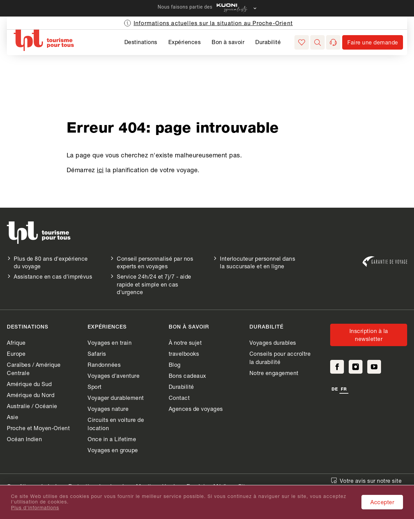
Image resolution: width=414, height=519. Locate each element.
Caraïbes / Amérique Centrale (34, 368)
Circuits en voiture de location (116, 423)
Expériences (184, 42)
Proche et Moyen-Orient (38, 428)
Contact (179, 397)
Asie (12, 417)
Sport (95, 386)
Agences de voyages (196, 408)
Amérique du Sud (29, 384)
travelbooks (184, 353)
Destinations (140, 42)
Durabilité (268, 42)
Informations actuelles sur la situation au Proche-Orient (213, 23)
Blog (175, 364)
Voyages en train (110, 342)
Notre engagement (274, 373)
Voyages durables (272, 342)
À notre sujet (185, 342)
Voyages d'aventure (113, 375)
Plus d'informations (35, 507)
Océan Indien (24, 439)
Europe (16, 353)
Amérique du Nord (30, 395)
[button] (317, 42)
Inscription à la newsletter (368, 335)
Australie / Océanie (32, 406)
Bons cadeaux (187, 375)
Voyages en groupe (113, 450)
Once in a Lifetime (112, 439)
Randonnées (104, 364)
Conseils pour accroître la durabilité (280, 357)
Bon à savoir (228, 42)
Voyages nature (108, 408)
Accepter (382, 502)
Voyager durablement (116, 397)
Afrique (16, 342)
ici (100, 170)
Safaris (97, 353)
